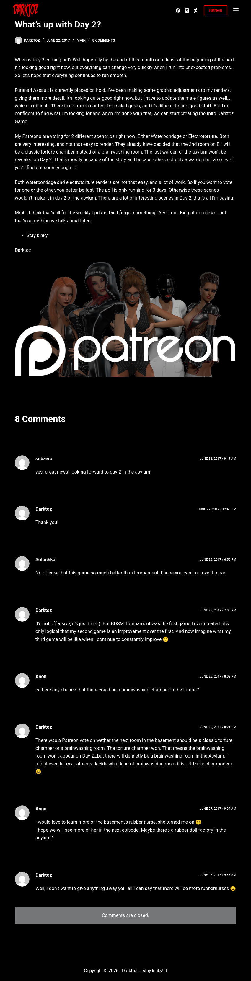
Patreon (215, 10)
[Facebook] (178, 10)
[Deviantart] (195, 10)
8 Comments (103, 40)
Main (81, 40)
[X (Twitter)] (187, 10)
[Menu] (236, 10)
